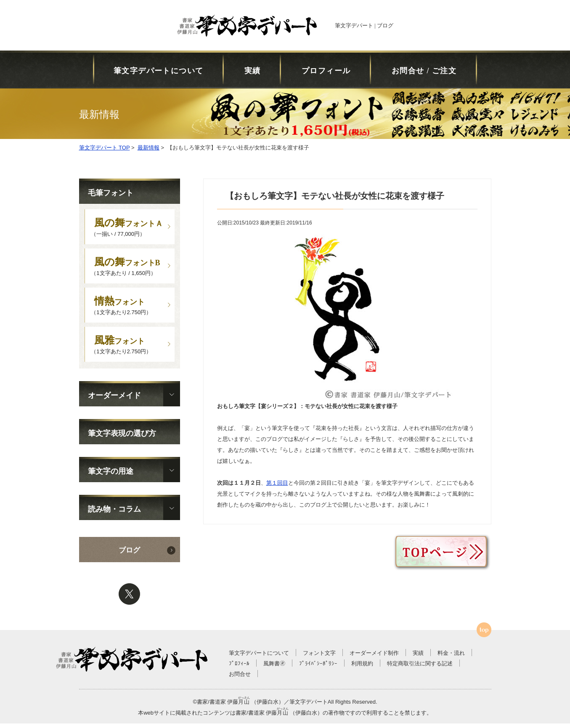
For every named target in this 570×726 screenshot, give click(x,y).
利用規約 (362, 666)
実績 (252, 71)
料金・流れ (451, 655)
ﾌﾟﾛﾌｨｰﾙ (239, 666)
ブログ (129, 553)
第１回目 (277, 483)
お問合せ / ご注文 (424, 71)
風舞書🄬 (274, 666)
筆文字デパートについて (159, 71)
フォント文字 (319, 655)
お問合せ (240, 676)
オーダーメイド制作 (374, 655)
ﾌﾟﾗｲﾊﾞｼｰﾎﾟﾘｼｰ (318, 666)
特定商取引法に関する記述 (420, 666)
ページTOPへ (484, 632)
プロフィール (326, 71)
